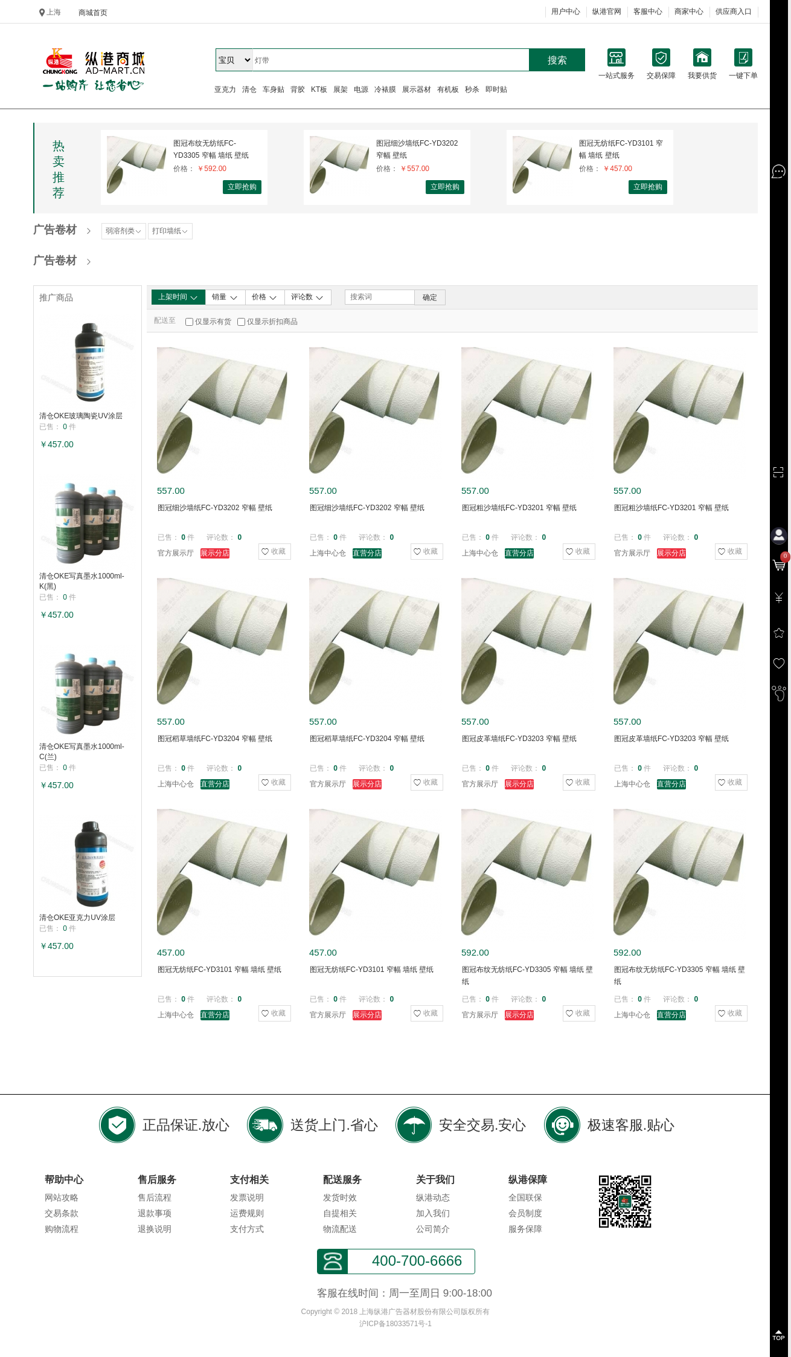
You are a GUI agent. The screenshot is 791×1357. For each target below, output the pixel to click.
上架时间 (178, 297)
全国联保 (525, 1197)
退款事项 (154, 1213)
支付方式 (247, 1229)
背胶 (297, 89)
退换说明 (154, 1229)
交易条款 (61, 1213)
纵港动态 (433, 1197)
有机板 (448, 89)
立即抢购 (242, 187)
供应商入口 (734, 11)
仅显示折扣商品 (272, 321)
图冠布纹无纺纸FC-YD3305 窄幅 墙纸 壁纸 (211, 149)
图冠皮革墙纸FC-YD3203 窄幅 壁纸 (519, 738)
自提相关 (340, 1213)
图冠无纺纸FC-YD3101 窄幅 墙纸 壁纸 (621, 149)
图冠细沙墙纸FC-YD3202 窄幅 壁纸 (417, 149)
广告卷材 (55, 230)
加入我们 (433, 1213)
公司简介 (433, 1229)
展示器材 (416, 89)
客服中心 (647, 11)
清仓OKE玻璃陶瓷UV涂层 (81, 416)
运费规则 (247, 1213)
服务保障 (525, 1229)
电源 (361, 89)
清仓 (249, 89)
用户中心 (565, 11)
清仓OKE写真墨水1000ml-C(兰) (81, 751)
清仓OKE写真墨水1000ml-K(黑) (81, 581)
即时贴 (496, 89)
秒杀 (472, 89)
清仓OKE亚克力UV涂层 (77, 917)
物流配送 (340, 1229)
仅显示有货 (213, 321)
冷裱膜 (385, 89)
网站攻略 (61, 1197)
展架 (340, 89)
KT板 (319, 89)
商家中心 (688, 11)
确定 (430, 297)
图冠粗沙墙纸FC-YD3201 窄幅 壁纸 (519, 508)
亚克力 (225, 89)
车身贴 (273, 89)
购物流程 (61, 1229)
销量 (225, 297)
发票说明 (247, 1197)
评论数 (307, 297)
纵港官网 (606, 11)
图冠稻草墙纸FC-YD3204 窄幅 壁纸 (215, 738)
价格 (265, 297)
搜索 (557, 60)
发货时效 (340, 1197)
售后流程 (154, 1197)
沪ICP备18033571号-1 (395, 1324)
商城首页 (92, 12)
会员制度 (525, 1213)
